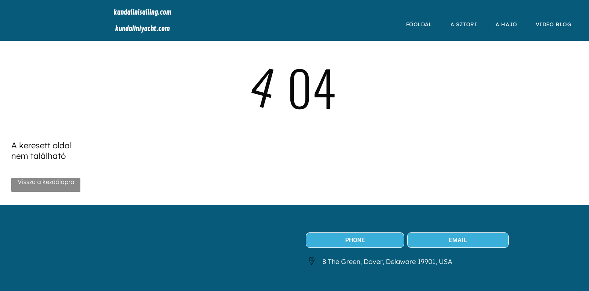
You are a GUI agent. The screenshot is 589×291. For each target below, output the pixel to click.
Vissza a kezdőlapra (46, 181)
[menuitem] (422, 24)
